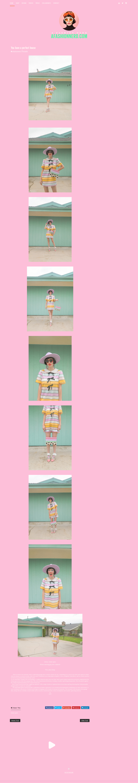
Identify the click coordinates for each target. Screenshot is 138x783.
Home (11, 3)
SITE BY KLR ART (69, 772)
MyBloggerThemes (42, 775)
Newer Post (15, 720)
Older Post (84, 720)
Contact (56, 3)
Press (38, 3)
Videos (31, 3)
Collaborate (46, 3)
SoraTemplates (21, 775)
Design (24, 3)
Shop (17, 3)
